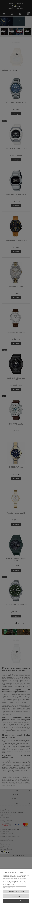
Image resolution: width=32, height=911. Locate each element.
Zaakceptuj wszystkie (16, 901)
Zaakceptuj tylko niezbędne (16, 891)
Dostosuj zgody (16, 896)
